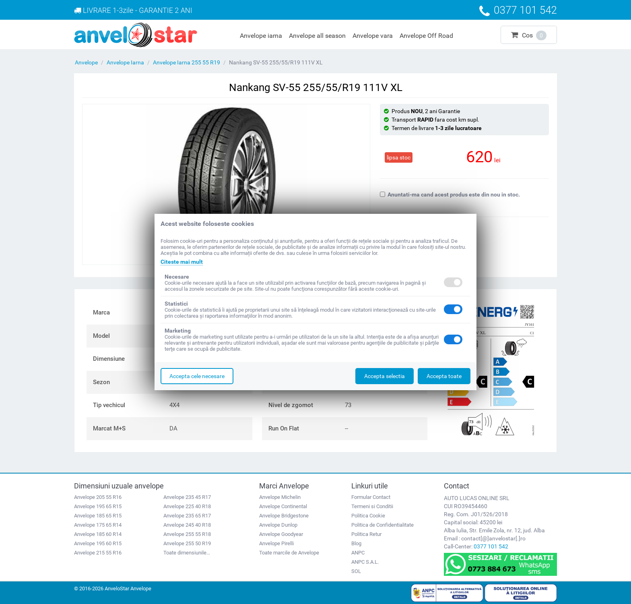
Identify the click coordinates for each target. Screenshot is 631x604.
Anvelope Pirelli (276, 543)
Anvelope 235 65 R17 (187, 516)
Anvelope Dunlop (278, 525)
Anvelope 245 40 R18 (187, 525)
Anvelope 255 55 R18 (187, 534)
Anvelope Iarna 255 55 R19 (186, 62)
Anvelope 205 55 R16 (98, 497)
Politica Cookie (368, 516)
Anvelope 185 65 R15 (98, 516)
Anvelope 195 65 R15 (98, 506)
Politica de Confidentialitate (382, 525)
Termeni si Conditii (372, 506)
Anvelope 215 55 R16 (98, 553)
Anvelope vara (373, 35)
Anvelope (86, 62)
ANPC (358, 553)
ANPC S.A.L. (365, 562)
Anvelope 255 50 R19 (187, 543)
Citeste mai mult (182, 262)
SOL (356, 571)
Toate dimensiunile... (186, 553)
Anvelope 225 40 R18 (187, 506)
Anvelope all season (317, 35)
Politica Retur (366, 534)
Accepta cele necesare (197, 376)
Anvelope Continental (283, 506)
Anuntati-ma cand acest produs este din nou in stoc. (450, 194)
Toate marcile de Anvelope (289, 553)
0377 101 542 (491, 546)
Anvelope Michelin (280, 497)
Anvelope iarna (261, 35)
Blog (356, 543)
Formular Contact (370, 497)
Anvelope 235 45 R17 (187, 497)
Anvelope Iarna (125, 62)
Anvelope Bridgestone (284, 516)
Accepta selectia (384, 376)
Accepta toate (444, 376)
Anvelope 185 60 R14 (98, 534)
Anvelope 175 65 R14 (98, 525)
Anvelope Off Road (426, 35)
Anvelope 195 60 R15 (98, 543)
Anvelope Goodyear (281, 534)
